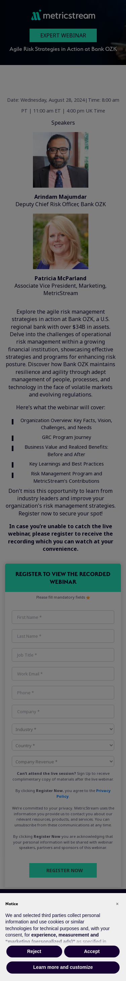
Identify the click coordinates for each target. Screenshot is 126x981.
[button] (117, 903)
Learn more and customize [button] (63, 967)
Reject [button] (34, 951)
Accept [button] (92, 951)
